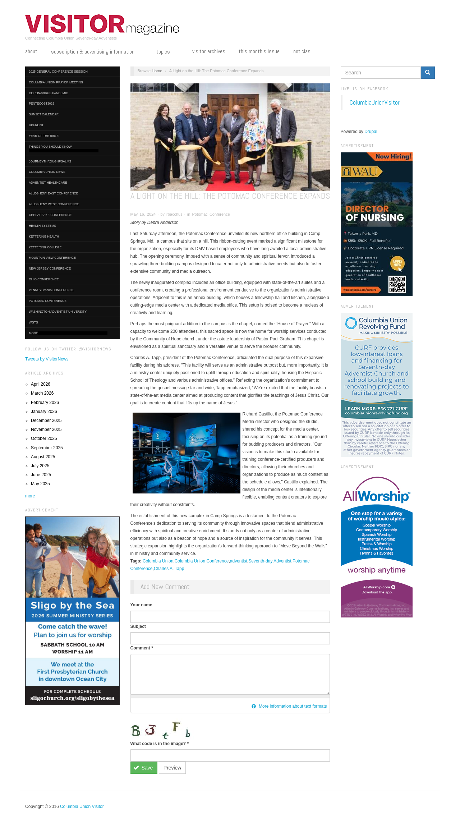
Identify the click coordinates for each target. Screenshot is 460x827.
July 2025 (40, 465)
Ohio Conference (44, 279)
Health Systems (42, 226)
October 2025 (44, 438)
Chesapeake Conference (50, 215)
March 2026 (42, 393)
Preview (172, 768)
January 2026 (44, 411)
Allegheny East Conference (53, 193)
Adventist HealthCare (48, 182)
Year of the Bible (44, 136)
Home (157, 71)
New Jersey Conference (50, 268)
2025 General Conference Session (58, 71)
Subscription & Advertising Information (97, 52)
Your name (141, 604)
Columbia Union (158, 561)
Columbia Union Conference (202, 561)
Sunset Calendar (44, 114)
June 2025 (41, 474)
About (31, 51)
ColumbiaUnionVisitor (375, 102)
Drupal (370, 131)
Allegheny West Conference (54, 204)
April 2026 (40, 384)
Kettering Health (44, 236)
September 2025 (47, 447)
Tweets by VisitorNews (47, 359)
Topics (167, 52)
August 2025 (43, 456)
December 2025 (46, 420)
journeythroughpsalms (50, 161)
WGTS (33, 322)
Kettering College (45, 247)
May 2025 (40, 483)
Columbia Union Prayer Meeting (56, 82)
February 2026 (45, 402)
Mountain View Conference (52, 257)
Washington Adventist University (58, 311)
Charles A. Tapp (169, 568)
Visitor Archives (208, 51)
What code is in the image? (159, 743)
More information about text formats (289, 706)
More (68, 333)
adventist (238, 561)
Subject (138, 626)
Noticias (301, 51)
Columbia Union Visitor (82, 806)
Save (143, 768)
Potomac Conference (47, 301)
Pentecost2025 (41, 103)
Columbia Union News (47, 172)
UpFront (36, 125)
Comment (141, 648)
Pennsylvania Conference (51, 290)
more (30, 496)
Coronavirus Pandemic (48, 93)
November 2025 (46, 429)
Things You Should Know (63, 148)
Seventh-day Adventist (269, 561)
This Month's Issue (259, 51)
